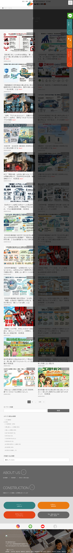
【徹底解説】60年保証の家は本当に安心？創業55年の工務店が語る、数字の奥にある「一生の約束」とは (19, 87)
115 (40, 402)
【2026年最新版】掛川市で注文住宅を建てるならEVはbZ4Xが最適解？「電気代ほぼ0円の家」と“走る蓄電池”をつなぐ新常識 (19, 237)
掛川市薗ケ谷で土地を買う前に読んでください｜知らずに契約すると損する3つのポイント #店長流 (53, 392)
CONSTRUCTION (15, 488)
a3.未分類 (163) (9, 447)
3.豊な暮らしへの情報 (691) (12, 427)
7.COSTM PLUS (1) (10, 438)
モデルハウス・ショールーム (19, 514)
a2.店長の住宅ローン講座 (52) (13, 444)
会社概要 (5, 477)
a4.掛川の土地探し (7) (11, 450)
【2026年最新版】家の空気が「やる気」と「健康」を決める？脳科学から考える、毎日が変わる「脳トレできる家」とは (19, 300)
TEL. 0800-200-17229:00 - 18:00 (53, 514)
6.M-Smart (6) (9, 435)
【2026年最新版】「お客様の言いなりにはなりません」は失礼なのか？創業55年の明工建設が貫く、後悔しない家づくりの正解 (19, 270)
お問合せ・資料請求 (53, 505)
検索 (58, 410)
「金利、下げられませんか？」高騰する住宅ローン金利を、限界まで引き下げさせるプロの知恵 (19, 118)
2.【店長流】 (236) (10, 424)
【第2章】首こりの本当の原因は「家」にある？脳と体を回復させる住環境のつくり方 (19, 57)
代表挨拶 (13, 477)
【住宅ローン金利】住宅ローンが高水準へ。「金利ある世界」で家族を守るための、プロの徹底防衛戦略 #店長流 (18, 207)
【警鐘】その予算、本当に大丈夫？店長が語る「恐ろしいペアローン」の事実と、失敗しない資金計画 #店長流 (19, 331)
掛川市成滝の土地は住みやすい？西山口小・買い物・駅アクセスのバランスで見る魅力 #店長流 (19, 361)
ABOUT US (11, 473)
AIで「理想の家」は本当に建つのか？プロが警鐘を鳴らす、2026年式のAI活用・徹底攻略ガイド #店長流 (19, 176)
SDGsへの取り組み (24, 477)
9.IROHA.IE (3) (9, 441)
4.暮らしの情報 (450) (10, 430)
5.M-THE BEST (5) (10, 433)
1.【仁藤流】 (8, 419)
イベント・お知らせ (19, 505)
